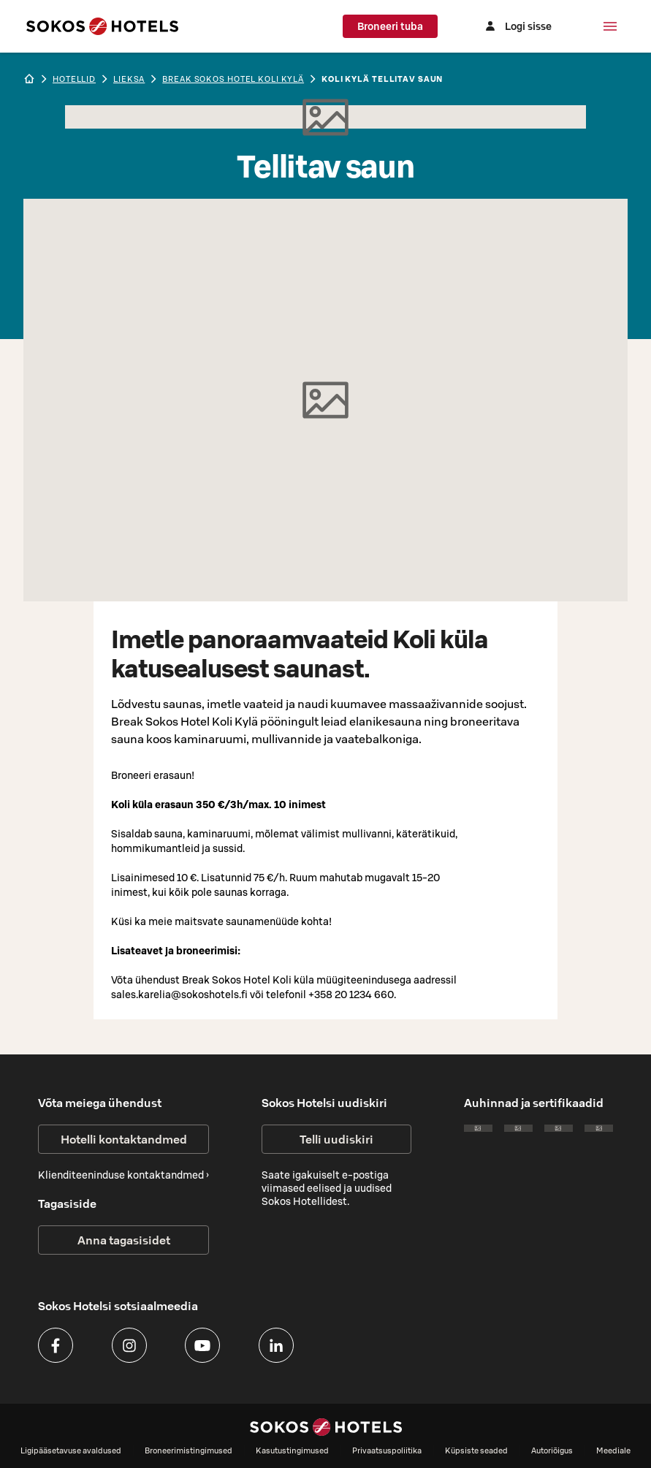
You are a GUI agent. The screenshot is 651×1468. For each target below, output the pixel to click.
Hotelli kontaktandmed (124, 1139)
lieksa (129, 79)
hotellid (74, 79)
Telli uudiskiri (336, 1139)
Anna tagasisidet (123, 1240)
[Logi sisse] (516, 26)
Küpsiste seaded (476, 1450)
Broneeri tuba (390, 26)
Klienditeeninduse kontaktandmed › (123, 1175)
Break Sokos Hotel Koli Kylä (233, 79)
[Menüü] (610, 26)
